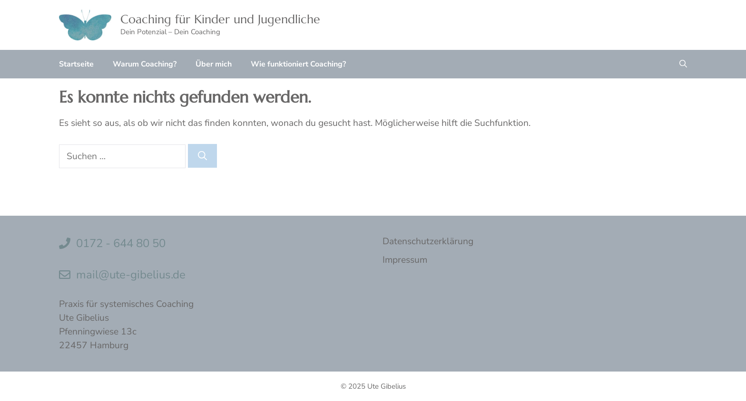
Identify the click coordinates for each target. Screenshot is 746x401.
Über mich (214, 64)
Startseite (76, 64)
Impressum (405, 260)
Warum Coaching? (145, 64)
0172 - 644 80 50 (121, 243)
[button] (683, 64)
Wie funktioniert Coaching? (298, 64)
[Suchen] (202, 156)
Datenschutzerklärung (428, 241)
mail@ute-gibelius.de (131, 274)
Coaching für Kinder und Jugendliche (220, 19)
